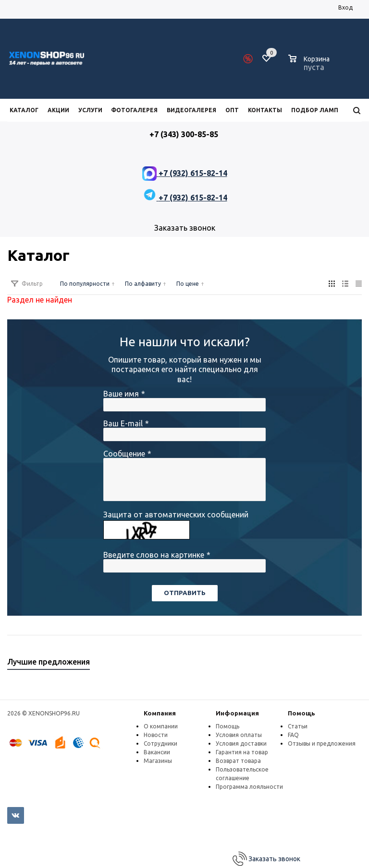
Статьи (298, 726)
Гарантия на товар (242, 752)
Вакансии (157, 752)
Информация (237, 713)
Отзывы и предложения (322, 743)
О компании (161, 726)
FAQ (293, 735)
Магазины (158, 761)
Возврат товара (238, 761)
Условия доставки (241, 743)
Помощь (301, 713)
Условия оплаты (239, 735)
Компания (160, 713)
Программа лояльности (249, 787)
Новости (156, 735)
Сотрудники (160, 743)
